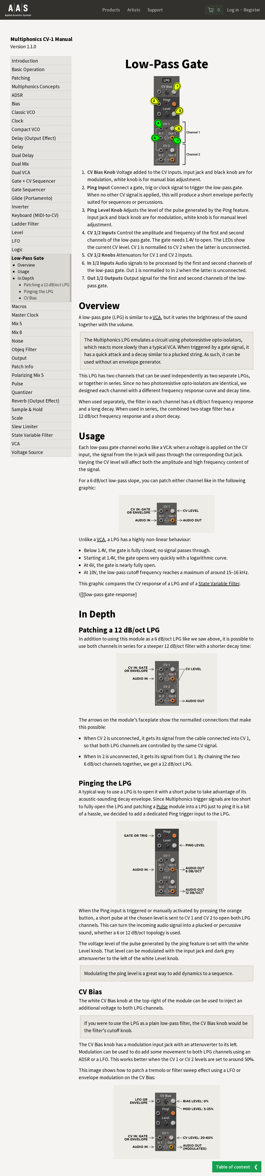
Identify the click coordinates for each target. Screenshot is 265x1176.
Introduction (25, 61)
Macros (19, 306)
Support (155, 10)
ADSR (17, 95)
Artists (133, 10)
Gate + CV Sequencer (33, 181)
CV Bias (30, 298)
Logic (17, 249)
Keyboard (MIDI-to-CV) (35, 215)
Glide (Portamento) (32, 198)
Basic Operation (28, 69)
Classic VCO (23, 112)
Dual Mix (20, 164)
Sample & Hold (27, 409)
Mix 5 (17, 323)
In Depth (26, 278)
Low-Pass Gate (28, 258)
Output (19, 358)
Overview (26, 265)
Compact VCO (26, 129)
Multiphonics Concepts (36, 86)
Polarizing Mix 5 (27, 375)
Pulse (17, 383)
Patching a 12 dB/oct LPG (46, 285)
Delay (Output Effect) (34, 138)
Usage (23, 271)
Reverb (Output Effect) (35, 401)
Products (111, 10)
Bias (16, 103)
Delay (17, 147)
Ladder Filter (25, 224)
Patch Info (22, 366)
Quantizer (22, 392)
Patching (21, 78)
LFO (16, 241)
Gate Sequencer (28, 189)
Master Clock (25, 315)
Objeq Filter (24, 349)
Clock (17, 121)
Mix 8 (17, 332)
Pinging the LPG (38, 291)
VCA (16, 443)
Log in (233, 10)
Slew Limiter (25, 426)
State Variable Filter (32, 435)
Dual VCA (21, 172)
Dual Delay (23, 155)
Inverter (20, 206)
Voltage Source (27, 452)
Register (252, 10)
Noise (17, 341)
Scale (17, 418)
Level (17, 232)
